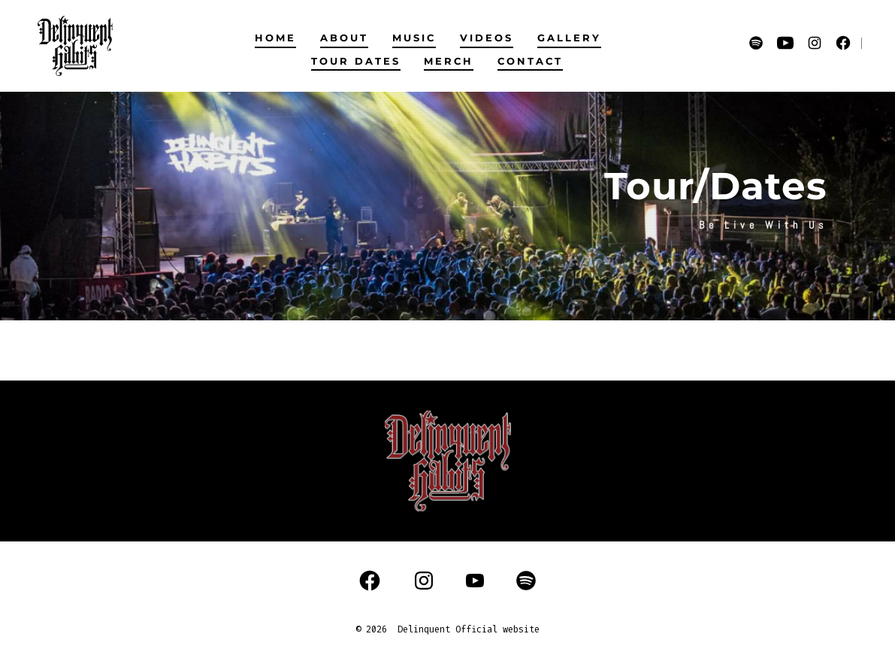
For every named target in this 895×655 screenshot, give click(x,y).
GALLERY (569, 38)
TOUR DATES (356, 61)
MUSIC (414, 38)
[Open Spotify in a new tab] (756, 43)
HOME (275, 38)
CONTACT (530, 61)
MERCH (448, 61)
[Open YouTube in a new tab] (785, 43)
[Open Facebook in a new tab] (843, 43)
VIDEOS (486, 38)
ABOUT (344, 38)
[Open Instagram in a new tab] (814, 43)
